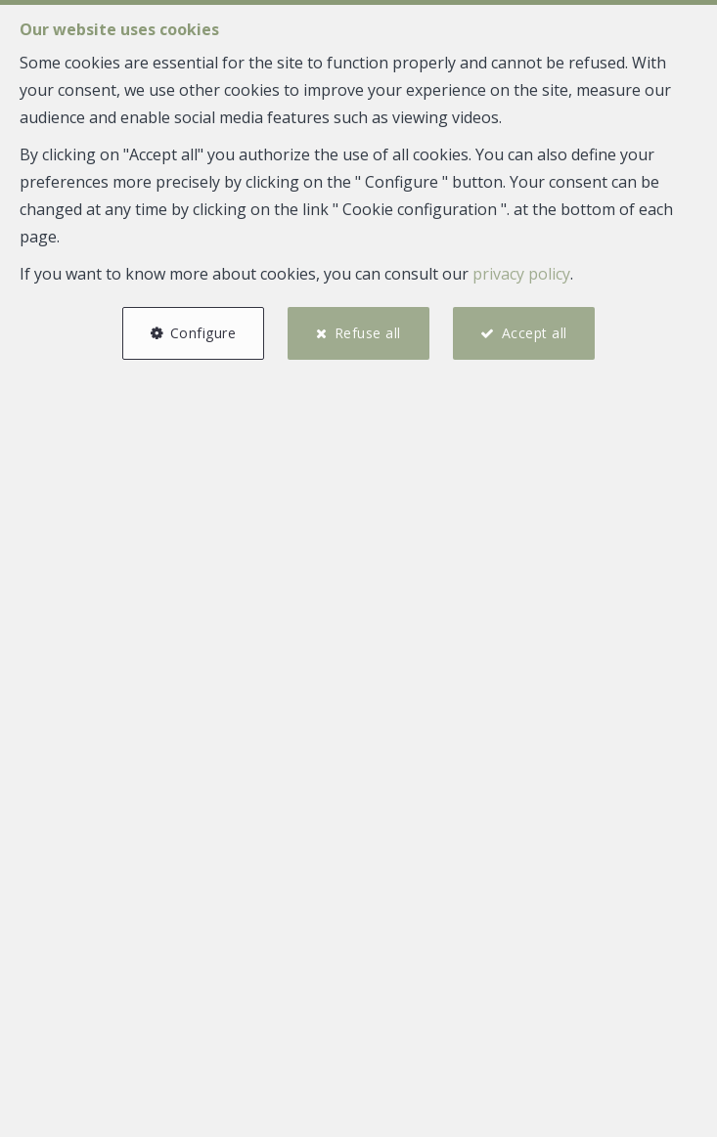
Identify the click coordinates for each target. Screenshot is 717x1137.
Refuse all (368, 333)
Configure (203, 333)
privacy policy (521, 273)
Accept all (534, 333)
